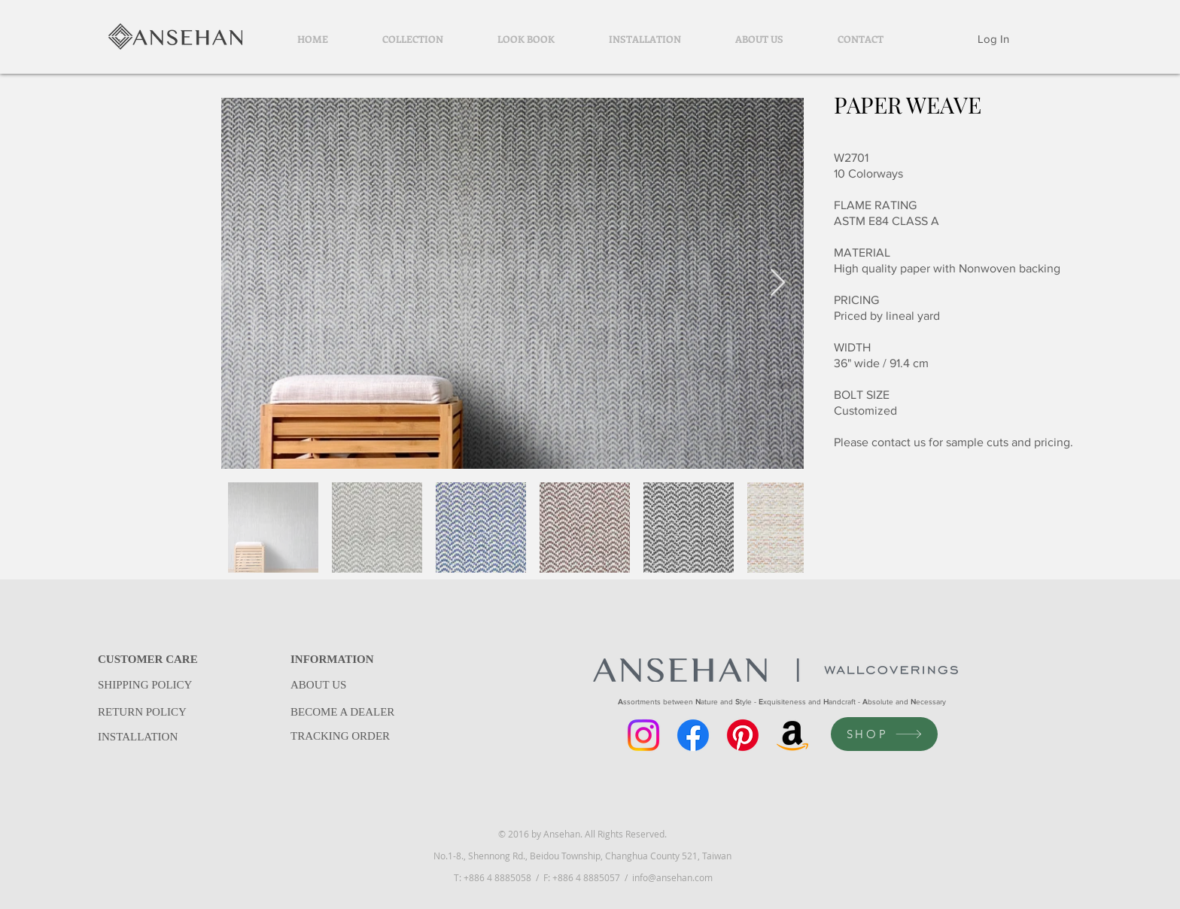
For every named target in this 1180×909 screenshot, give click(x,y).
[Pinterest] (743, 735)
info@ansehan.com (672, 877)
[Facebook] (693, 735)
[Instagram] (643, 735)
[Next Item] (777, 283)
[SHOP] (884, 734)
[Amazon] (792, 735)
